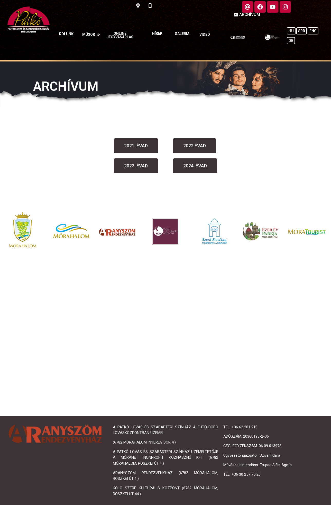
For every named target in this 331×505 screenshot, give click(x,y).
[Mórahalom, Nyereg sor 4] (165, 335)
